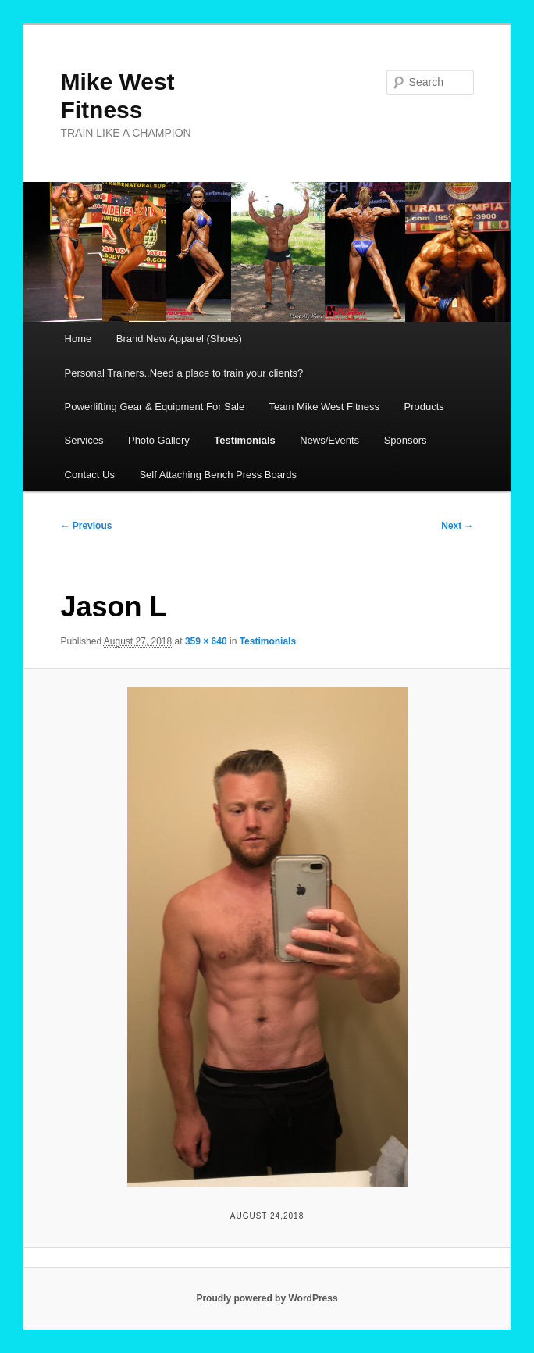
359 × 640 (206, 641)
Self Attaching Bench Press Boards (218, 474)
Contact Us (90, 474)
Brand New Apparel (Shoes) (179, 338)
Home (78, 338)
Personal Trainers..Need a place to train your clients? (184, 373)
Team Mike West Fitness (324, 406)
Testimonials (245, 440)
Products (423, 406)
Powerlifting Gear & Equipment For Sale (155, 406)
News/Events (329, 440)
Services (84, 440)
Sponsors (405, 440)
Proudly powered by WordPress (266, 1298)
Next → (457, 525)
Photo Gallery (159, 440)
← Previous (86, 525)
